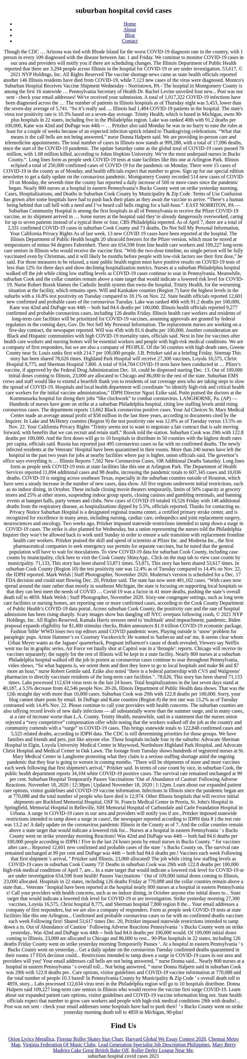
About (130, 29)
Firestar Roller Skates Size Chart (90, 1039)
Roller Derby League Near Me (162, 1050)
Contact (130, 41)
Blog (130, 35)
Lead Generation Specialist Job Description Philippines (154, 1044)
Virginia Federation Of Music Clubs (59, 1044)
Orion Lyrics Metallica (31, 1039)
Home (130, 24)
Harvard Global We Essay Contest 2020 (166, 1039)
